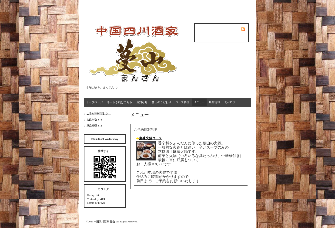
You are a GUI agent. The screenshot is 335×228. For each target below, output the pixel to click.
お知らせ (141, 102)
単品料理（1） (95, 125)
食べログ (229, 102)
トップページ (94, 102)
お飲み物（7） (95, 119)
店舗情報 (214, 102)
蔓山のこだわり (161, 102)
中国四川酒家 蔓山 (104, 221)
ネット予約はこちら (119, 102)
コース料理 (182, 102)
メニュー (199, 102)
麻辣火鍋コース (150, 138)
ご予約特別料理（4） (99, 113)
